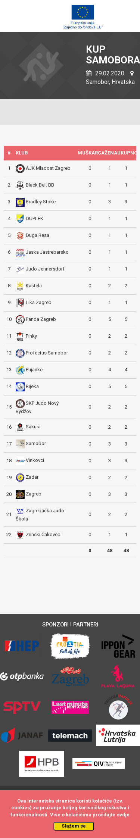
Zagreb (33, 494)
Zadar (32, 477)
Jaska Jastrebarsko (47, 252)
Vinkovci (35, 460)
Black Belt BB (40, 185)
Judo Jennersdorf (45, 269)
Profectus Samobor (47, 353)
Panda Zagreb (41, 319)
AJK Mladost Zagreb (48, 168)
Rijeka (32, 386)
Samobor (36, 444)
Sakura (33, 427)
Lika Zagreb (39, 302)
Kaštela (34, 285)
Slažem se (74, 826)
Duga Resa (37, 235)
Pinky (31, 336)
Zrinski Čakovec (43, 534)
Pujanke (34, 369)
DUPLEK (34, 218)
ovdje (123, 814)
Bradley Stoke (41, 201)
